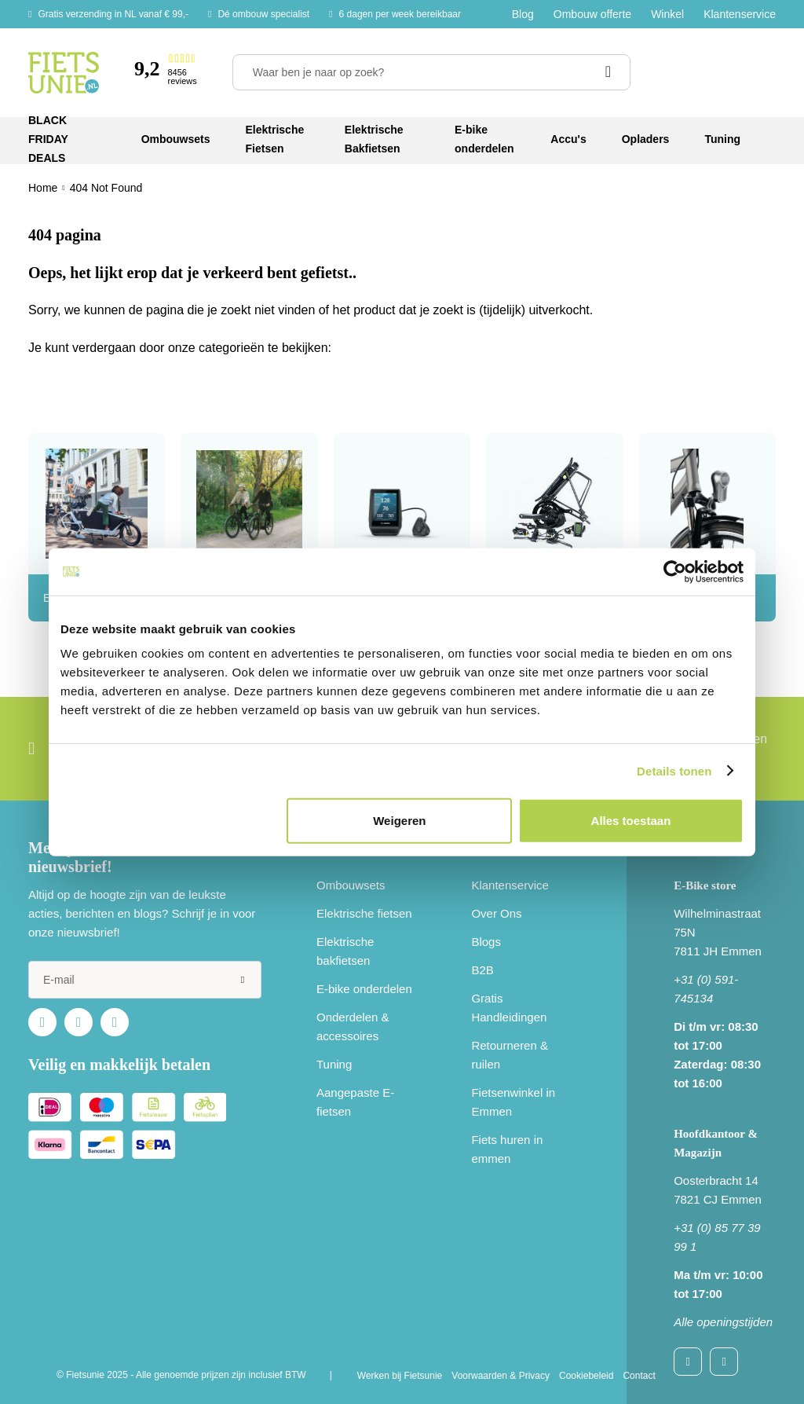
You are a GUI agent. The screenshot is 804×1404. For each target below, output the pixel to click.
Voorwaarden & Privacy (500, 1375)
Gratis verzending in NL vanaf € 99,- (113, 14)
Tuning (334, 1064)
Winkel (667, 14)
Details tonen (674, 770)
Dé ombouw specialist (263, 14)
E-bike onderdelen (364, 988)
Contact (639, 1375)
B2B (482, 970)
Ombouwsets (351, 885)
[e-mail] (144, 980)
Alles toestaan (631, 820)
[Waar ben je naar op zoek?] (431, 72)
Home (42, 187)
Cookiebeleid (586, 1375)
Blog (523, 14)
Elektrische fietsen (364, 913)
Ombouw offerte (592, 14)
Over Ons (496, 913)
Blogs (486, 941)
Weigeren (399, 820)
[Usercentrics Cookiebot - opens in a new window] (675, 571)
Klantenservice (740, 14)
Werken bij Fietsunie (400, 1375)
